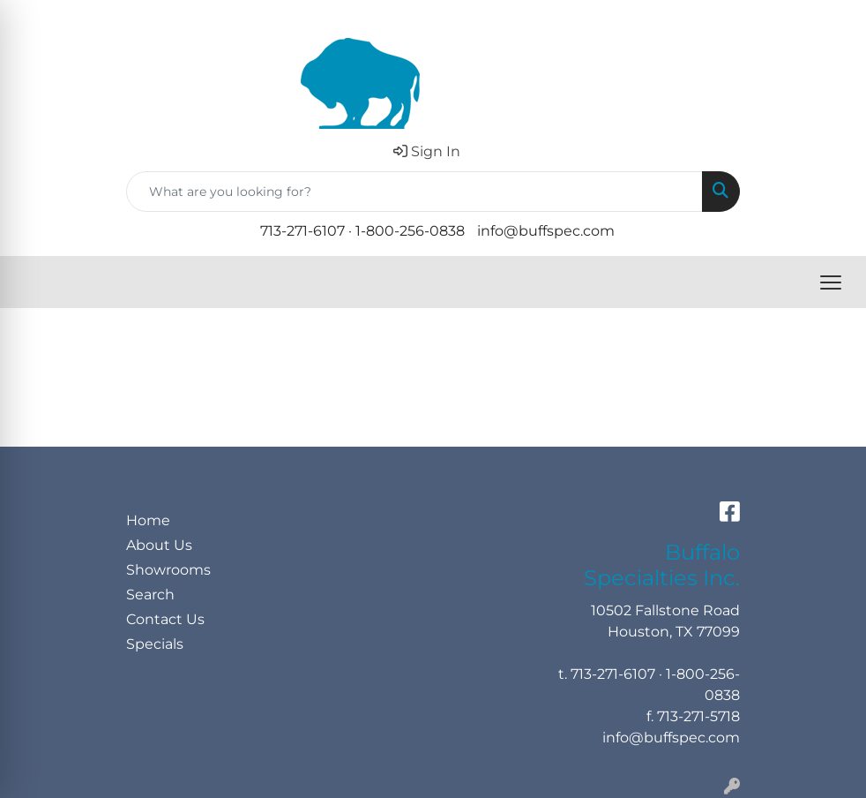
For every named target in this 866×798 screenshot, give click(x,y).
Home (148, 520)
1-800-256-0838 (410, 230)
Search (150, 594)
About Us (159, 545)
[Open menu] (830, 282)
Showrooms (168, 569)
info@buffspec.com (546, 230)
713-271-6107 (302, 230)
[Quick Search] (414, 191)
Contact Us (165, 619)
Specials (154, 644)
